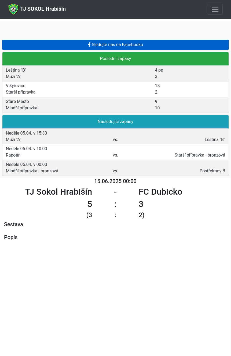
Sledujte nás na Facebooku (115, 44)
